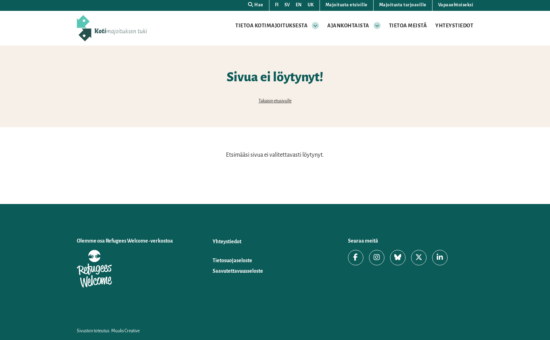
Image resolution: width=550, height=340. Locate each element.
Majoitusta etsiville (347, 4)
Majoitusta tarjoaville (403, 4)
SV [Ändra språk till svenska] (287, 4)
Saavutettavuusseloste (238, 271)
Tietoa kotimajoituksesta (271, 25)
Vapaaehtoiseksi (456, 4)
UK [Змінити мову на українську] (311, 4)
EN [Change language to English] (299, 4)
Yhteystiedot (454, 25)
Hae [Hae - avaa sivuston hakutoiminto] (255, 4)
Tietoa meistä (408, 25)
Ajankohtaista (348, 25)
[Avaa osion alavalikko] (315, 25)
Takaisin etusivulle (275, 100)
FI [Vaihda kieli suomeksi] (277, 4)
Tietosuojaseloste (232, 260)
